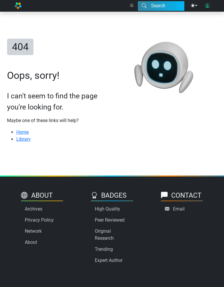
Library (23, 139)
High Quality (107, 209)
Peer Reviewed (110, 220)
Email (179, 209)
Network (33, 231)
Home (22, 132)
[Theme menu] (194, 5)
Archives (33, 209)
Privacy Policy (39, 220)
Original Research (104, 234)
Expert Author (109, 260)
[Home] (17, 6)
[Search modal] (161, 6)
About (31, 242)
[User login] (207, 5)
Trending (104, 249)
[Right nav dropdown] (132, 5)
